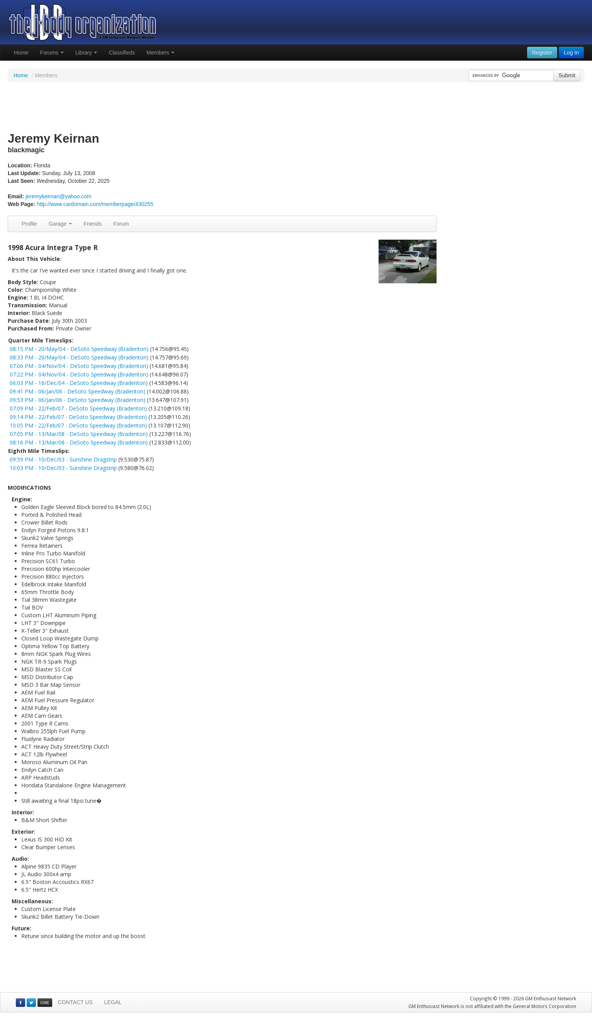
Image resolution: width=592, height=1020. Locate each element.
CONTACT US (75, 1002)
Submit (566, 75)
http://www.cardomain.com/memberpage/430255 (95, 204)
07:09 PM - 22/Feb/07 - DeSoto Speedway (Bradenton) (78, 408)
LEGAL (112, 1002)
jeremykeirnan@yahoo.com (59, 196)
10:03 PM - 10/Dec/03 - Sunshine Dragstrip (63, 468)
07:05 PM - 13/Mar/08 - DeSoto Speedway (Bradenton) (79, 434)
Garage (60, 224)
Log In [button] (571, 52)
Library (86, 52)
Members (160, 52)
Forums (51, 52)
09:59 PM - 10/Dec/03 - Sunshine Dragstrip (63, 459)
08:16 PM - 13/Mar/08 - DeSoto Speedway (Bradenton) (79, 442)
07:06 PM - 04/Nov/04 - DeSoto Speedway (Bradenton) (79, 366)
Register (542, 52)
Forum (121, 224)
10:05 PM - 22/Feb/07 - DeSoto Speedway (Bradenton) (78, 425)
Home (21, 52)
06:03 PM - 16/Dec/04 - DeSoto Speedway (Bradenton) (79, 383)
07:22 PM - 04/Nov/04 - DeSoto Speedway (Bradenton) (79, 374)
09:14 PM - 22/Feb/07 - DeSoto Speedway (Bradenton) (78, 417)
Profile (29, 224)
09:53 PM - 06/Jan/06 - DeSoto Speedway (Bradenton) (77, 400)
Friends (93, 224)
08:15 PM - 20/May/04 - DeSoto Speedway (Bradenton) (79, 348)
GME (44, 1002)
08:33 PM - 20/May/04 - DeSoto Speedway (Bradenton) (79, 357)
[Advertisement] (296, 107)
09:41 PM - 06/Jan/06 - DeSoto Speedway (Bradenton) (77, 391)
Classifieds (122, 52)
